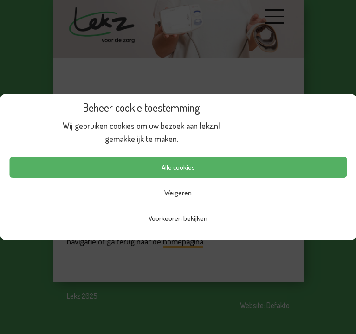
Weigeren (178, 192)
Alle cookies (178, 167)
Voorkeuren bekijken (178, 218)
